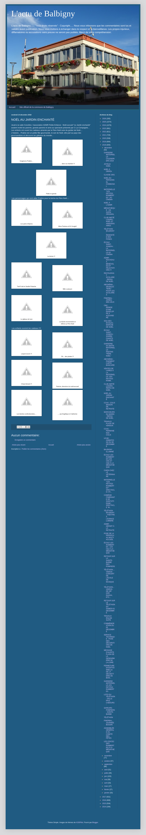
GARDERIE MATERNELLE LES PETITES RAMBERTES (109, 686)
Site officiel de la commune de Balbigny (36, 107)
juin (105, 776)
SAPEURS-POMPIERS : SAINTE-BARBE (109, 711)
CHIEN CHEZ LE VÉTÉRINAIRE (109, 473)
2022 (104, 132)
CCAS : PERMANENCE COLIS (109, 432)
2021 (104, 135)
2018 (104, 145)
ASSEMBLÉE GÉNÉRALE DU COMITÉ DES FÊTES (109, 733)
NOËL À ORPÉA (108, 170)
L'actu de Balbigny (43, 13)
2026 (104, 119)
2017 (104, 797)
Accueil (12, 107)
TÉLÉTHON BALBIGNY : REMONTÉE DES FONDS (109, 234)
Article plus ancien (84, 445)
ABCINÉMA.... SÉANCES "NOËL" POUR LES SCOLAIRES (109, 290)
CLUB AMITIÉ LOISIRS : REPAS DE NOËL (109, 387)
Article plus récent (18, 445)
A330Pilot (79, 822)
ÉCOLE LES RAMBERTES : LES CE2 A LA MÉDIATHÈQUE (109, 548)
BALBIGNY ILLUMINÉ (109, 450)
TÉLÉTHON (108, 717)
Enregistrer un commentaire (25, 440)
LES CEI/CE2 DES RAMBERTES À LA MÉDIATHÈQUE (109, 747)
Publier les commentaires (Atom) (34, 449)
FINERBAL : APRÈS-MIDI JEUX (109, 300)
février (107, 789)
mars (106, 786)
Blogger (95, 822)
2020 (104, 138)
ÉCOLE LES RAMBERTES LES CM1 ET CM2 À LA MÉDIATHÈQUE (109, 461)
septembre (108, 764)
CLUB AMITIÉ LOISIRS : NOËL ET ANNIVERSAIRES (109, 222)
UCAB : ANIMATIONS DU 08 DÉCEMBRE (109, 442)
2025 (104, 122)
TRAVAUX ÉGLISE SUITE (108, 618)
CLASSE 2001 (109, 175)
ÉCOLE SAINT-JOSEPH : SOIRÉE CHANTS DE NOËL (109, 335)
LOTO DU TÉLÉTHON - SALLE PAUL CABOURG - (109, 700)
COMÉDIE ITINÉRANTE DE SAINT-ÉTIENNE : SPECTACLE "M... (109, 501)
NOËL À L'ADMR (108, 204)
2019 (104, 142)
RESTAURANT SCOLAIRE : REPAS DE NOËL (109, 277)
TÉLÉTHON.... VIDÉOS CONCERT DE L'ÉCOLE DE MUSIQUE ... (109, 577)
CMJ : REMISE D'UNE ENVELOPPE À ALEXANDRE (109, 311)
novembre (108, 756)
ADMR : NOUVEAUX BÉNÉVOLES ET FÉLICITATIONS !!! (109, 264)
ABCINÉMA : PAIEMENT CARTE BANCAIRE (109, 362)
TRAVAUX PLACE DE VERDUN (109, 424)
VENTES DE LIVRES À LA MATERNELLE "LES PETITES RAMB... (109, 375)
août (106, 770)
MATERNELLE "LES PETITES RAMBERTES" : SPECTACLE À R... (109, 486)
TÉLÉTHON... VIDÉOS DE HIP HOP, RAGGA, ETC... (109, 592)
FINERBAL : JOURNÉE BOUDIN (109, 723)
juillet (106, 773)
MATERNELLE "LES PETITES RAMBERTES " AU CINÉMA (109, 194)
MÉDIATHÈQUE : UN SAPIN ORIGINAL (109, 211)
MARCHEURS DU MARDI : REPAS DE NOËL (109, 415)
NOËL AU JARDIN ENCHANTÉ (109, 396)
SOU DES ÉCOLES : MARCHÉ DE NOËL (109, 324)
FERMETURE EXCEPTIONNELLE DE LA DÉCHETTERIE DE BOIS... (109, 672)
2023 (104, 128)
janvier (107, 793)
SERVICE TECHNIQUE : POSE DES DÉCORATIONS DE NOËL (109, 641)
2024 (104, 125)
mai (106, 779)
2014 (104, 807)
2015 (104, 803)
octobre (107, 761)
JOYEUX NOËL (107, 165)
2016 (104, 800)
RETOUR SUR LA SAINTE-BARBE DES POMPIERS (109, 561)
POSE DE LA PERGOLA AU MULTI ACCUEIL (109, 536)
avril (106, 783)
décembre (108, 148)
